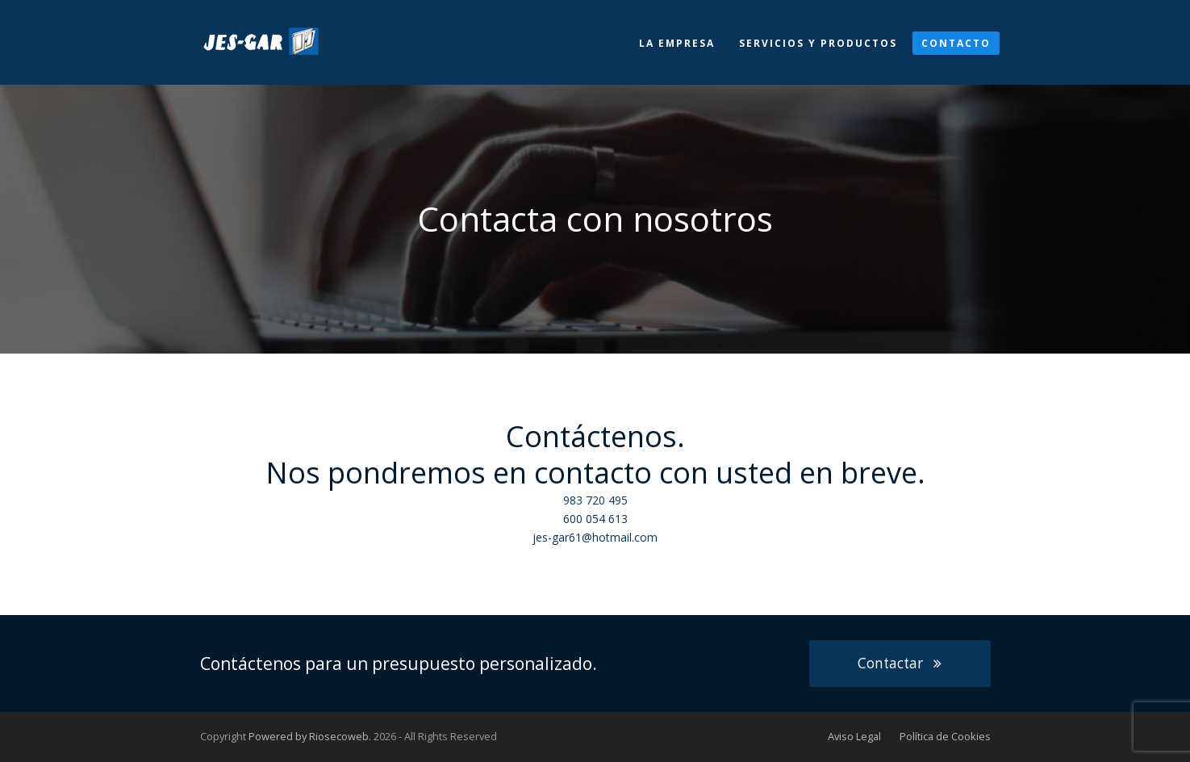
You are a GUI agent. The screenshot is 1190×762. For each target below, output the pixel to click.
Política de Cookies (945, 736)
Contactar (900, 663)
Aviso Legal (854, 736)
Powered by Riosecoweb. (309, 736)
